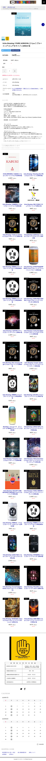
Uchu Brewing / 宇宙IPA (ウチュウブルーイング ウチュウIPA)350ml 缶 (12, 268)
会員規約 (4, 754)
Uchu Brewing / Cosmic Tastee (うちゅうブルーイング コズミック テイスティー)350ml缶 (33, 364)
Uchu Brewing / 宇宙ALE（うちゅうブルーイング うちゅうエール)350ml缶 (12, 524)
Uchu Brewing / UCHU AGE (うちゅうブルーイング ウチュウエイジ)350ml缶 (12, 556)
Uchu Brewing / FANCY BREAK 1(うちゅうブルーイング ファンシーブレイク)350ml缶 (33, 492)
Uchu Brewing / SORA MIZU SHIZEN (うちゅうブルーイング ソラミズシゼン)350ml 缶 (33, 300)
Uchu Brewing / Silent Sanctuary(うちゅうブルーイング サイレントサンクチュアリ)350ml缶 (33, 460)
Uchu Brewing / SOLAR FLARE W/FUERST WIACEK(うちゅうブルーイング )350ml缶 (12, 492)
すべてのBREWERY (17, 88)
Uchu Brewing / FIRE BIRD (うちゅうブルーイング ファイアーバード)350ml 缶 (33, 620)
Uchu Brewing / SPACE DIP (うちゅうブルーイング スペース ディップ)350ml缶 (33, 428)
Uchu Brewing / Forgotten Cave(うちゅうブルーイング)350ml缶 (12, 459)
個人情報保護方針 (22, 752)
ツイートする (6, 50)
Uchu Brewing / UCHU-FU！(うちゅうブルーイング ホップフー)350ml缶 (33, 236)
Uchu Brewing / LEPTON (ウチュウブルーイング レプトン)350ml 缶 (12, 331)
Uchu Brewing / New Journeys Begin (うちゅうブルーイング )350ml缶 (12, 364)
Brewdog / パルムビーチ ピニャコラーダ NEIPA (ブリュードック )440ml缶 (12, 428)
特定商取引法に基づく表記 (8, 752)
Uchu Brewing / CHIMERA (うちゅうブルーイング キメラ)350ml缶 (12, 205)
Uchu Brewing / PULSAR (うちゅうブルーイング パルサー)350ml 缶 (33, 587)
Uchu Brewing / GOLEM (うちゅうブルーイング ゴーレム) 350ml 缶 (33, 395)
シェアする (15, 50)
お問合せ (11, 754)
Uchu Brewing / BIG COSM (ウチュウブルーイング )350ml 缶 (33, 205)
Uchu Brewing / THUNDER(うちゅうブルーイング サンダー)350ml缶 (33, 555)
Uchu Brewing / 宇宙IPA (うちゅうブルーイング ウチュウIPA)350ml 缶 (12, 396)
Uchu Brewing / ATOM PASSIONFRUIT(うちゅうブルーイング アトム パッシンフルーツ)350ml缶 (33, 268)
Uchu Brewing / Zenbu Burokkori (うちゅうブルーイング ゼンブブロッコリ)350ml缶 (33, 332)
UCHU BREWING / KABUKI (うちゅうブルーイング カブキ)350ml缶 (12, 174)
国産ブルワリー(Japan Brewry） (31, 88)
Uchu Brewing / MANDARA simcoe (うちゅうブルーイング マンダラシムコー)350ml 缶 (12, 620)
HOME (4, 7)
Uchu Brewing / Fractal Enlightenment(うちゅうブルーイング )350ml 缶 (12, 588)
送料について (32, 752)
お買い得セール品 (11, 7)
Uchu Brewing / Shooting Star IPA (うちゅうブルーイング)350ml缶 (34, 174)
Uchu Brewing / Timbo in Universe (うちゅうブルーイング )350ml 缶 (12, 235)
